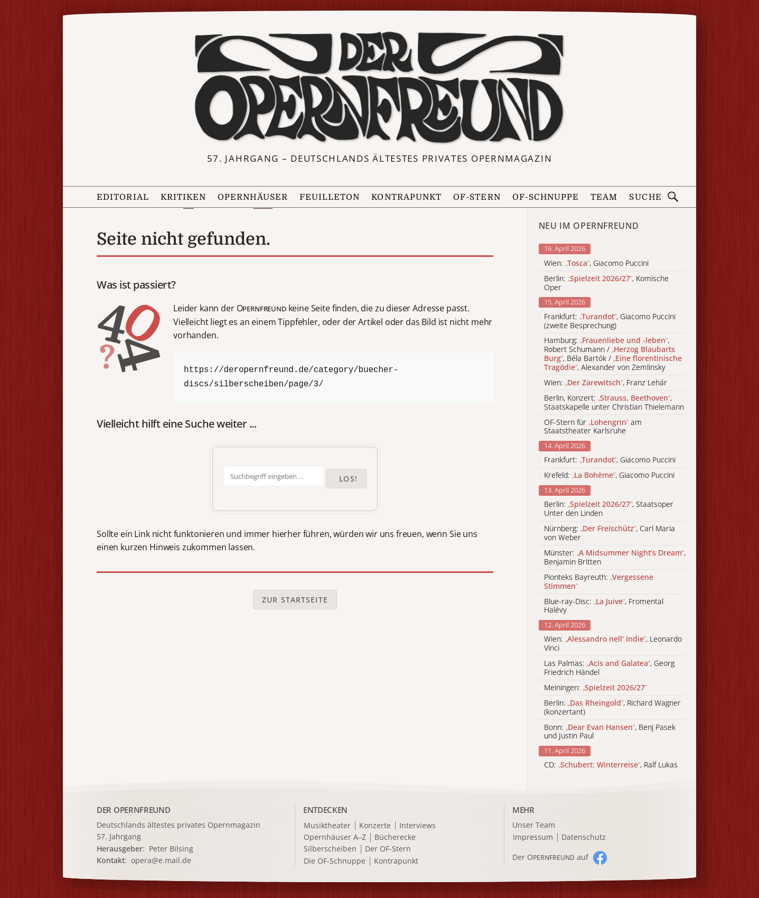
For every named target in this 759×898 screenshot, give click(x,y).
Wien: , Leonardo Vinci (613, 644)
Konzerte (375, 825)
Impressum (533, 837)
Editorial (123, 197)
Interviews (417, 825)
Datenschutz (583, 837)
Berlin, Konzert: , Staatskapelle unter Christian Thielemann (614, 403)
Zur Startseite (295, 600)
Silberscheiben (330, 849)
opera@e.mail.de (161, 860)
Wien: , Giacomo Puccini (596, 263)
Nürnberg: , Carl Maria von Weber (609, 533)
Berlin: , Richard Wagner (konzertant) (612, 708)
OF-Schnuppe (545, 197)
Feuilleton (329, 197)
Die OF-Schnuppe (335, 861)
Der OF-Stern (388, 849)
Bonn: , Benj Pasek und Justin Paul (610, 732)
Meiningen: (595, 687)
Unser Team (533, 825)
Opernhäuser (253, 197)
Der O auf (550, 857)
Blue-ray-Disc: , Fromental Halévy (603, 606)
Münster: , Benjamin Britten (615, 558)
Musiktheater (327, 825)
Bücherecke (395, 837)
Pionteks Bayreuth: (598, 582)
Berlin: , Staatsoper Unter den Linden (608, 509)
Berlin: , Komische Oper (606, 283)
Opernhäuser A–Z (335, 837)
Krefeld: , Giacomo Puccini (609, 475)
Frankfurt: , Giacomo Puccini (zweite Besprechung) (610, 321)
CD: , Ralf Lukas (611, 765)
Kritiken (184, 197)
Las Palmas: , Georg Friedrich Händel (609, 668)
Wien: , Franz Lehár (605, 382)
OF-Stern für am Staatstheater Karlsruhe (593, 427)
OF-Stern (477, 197)
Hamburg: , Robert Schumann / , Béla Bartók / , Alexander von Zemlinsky (613, 354)
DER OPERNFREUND (134, 809)
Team (604, 197)
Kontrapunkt (406, 197)
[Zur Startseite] (379, 88)
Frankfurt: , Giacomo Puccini (610, 460)
